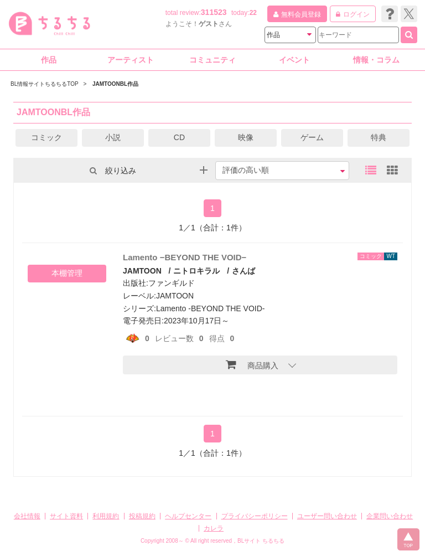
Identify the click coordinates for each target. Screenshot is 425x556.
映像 (245, 137)
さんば (243, 270)
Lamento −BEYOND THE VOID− (184, 257)
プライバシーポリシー (254, 516)
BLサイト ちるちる (260, 541)
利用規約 (105, 516)
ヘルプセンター (188, 516)
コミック (46, 137)
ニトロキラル (196, 270)
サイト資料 (66, 516)
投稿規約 (142, 516)
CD (179, 137)
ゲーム (312, 137)
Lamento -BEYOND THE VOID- (210, 308)
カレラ (214, 528)
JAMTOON (142, 270)
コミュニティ (212, 59)
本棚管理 (66, 273)
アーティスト (130, 59)
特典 (378, 137)
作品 (48, 59)
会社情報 (27, 516)
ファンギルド (171, 283)
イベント (294, 59)
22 (253, 13)
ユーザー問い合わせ (327, 516)
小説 (113, 137)
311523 (214, 12)
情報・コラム (376, 59)
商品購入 (252, 364)
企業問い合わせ (389, 516)
